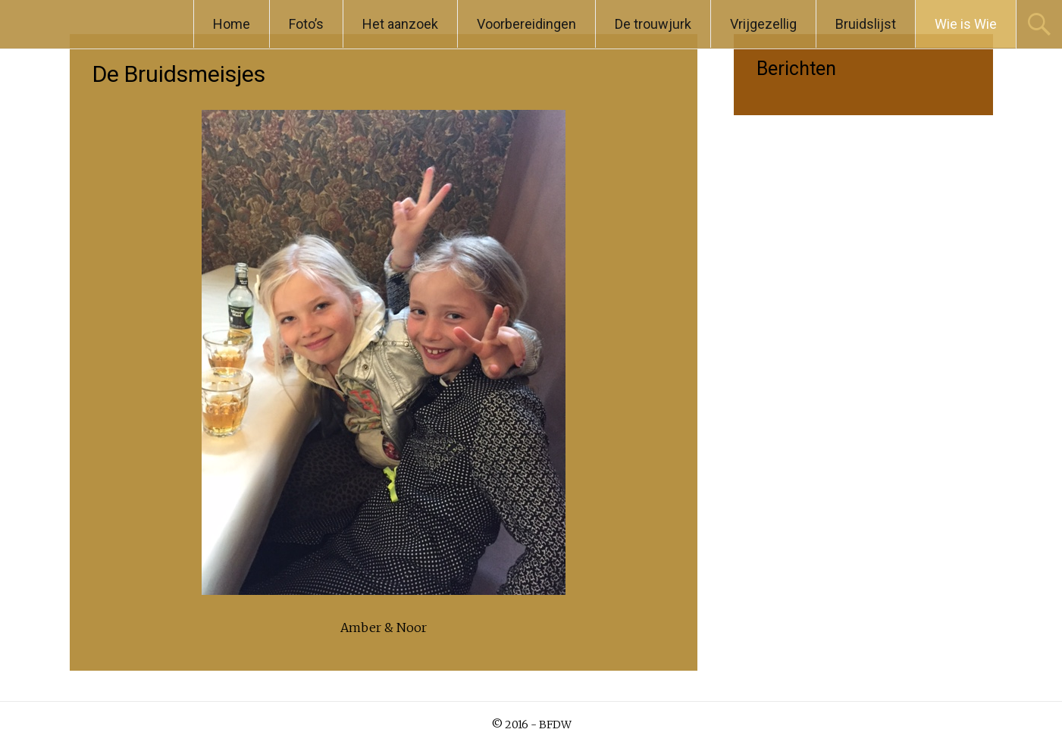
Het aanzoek (400, 24)
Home (231, 24)
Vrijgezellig (763, 24)
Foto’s (306, 24)
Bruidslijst (865, 24)
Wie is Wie (966, 24)
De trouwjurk (653, 24)
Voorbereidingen (526, 24)
